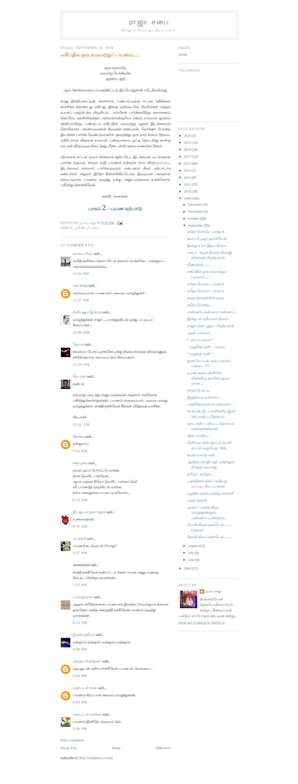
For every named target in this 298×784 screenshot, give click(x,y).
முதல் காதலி (197, 500)
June (191, 560)
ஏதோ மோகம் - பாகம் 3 (205, 284)
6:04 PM (80, 702)
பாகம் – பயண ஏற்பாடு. (115, 208)
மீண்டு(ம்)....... (198, 265)
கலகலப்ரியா (83, 254)
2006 (188, 568)
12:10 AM (81, 364)
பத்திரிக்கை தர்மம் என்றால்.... (210, 404)
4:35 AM (80, 526)
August (193, 546)
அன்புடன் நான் (85, 688)
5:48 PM (80, 676)
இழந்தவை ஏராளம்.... (204, 397)
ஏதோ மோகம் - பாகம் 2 (205, 291)
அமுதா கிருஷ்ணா (87, 661)
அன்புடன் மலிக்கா (87, 714)
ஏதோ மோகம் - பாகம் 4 (205, 232)
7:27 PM (80, 585)
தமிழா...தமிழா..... (201, 474)
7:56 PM (80, 451)
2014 (188, 170)
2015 (188, 163)
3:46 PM (80, 729)
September (196, 225)
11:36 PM (81, 273)
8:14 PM (80, 622)
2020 (188, 135)
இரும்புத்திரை (84, 635)
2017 (188, 156)
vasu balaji (80, 286)
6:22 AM (80, 500)
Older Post (163, 748)
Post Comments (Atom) (96, 758)
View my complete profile (202, 623)
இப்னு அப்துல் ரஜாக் (89, 512)
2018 (188, 149)
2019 (188, 142)
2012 (188, 177)
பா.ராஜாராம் (83, 597)
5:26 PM (80, 649)
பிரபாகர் (79, 376)
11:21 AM (81, 424)
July (191, 553)
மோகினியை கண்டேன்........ (209, 537)
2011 (188, 184)
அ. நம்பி (79, 538)
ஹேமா (78, 344)
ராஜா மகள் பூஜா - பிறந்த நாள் (210, 326)
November (196, 211)
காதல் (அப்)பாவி (201, 455)
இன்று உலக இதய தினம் (206, 246)
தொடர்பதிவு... (198, 436)
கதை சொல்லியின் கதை (205, 298)
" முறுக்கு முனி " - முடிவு (206, 347)
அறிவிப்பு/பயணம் (87, 227)
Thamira (78, 436)
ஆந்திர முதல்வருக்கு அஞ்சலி (210, 493)
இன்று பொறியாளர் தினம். (208, 319)
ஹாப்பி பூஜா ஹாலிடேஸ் (207, 239)
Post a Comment (72, 740)
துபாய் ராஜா (213, 591)
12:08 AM (81, 332)
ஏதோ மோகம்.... (199, 305)
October (194, 218)
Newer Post (69, 748)
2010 (188, 191)
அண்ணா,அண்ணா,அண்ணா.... (212, 312)
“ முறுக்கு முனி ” (200, 354)
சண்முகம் (80, 463)
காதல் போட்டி (198, 390)
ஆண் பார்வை (198, 333)
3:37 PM (80, 553)
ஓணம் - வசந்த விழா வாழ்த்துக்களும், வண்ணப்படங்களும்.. (206, 512)
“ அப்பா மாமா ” (200, 340)
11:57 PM (81, 300)
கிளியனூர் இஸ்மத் (87, 312)
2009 (188, 198)
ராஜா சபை (149, 22)
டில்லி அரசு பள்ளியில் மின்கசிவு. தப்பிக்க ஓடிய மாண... (208, 378)
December (195, 204)
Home (116, 748)
